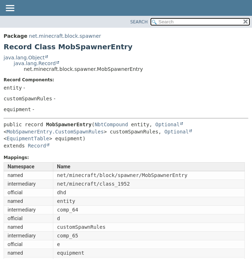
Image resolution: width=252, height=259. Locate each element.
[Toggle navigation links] (10, 9)
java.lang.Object (24, 57)
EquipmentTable (27, 138)
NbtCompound (111, 124)
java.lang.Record (35, 63)
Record (37, 146)
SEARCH (139, 21)
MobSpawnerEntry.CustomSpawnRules (55, 132)
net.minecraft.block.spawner (65, 36)
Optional (167, 124)
